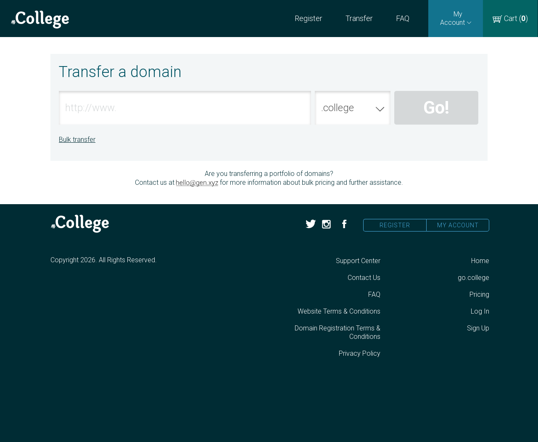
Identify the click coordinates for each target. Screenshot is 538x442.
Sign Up (478, 328)
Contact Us (364, 278)
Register (308, 18)
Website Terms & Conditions (339, 311)
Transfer (359, 18)
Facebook (343, 224)
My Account (458, 225)
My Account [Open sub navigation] (452, 18)
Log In (480, 311)
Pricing (479, 294)
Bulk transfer (77, 140)
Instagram (327, 224)
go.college (473, 278)
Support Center (358, 261)
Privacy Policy (359, 353)
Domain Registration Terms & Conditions (337, 332)
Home (480, 261)
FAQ (402, 18)
